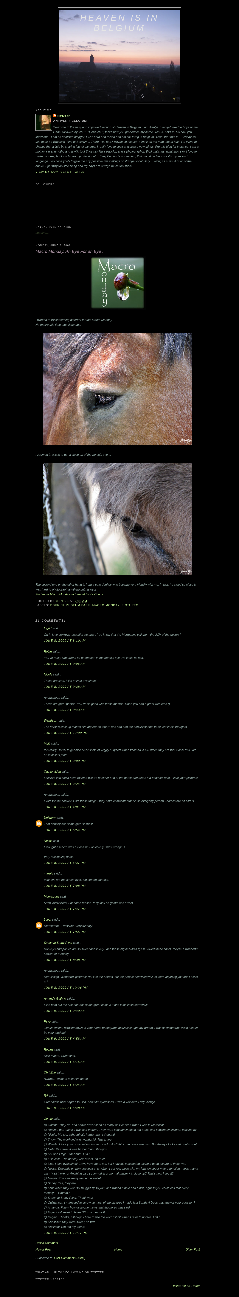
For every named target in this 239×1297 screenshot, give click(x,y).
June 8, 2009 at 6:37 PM (65, 862)
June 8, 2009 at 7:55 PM (65, 931)
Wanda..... (51, 720)
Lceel (47, 919)
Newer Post (43, 1249)
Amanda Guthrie (55, 998)
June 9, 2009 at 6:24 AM (65, 1084)
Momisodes (51, 896)
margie (48, 873)
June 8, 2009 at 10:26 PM (66, 987)
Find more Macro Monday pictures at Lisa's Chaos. (69, 594)
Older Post (192, 1249)
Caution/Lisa (52, 771)
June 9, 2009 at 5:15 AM (65, 1061)
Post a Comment (46, 1243)
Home (118, 1249)
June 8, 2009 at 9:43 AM (65, 710)
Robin (48, 651)
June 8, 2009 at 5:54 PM (65, 830)
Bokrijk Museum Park (70, 605)
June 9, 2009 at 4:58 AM (65, 1038)
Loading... (42, 232)
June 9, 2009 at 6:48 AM (65, 1108)
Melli (47, 743)
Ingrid (48, 628)
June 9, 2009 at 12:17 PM (66, 1232)
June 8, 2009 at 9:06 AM (65, 663)
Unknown (50, 817)
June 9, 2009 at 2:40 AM (65, 1010)
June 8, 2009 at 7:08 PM (65, 885)
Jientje (64, 116)
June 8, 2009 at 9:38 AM (65, 686)
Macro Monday (105, 605)
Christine (50, 1072)
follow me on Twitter (186, 1285)
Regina (49, 1049)
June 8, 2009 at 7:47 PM (65, 909)
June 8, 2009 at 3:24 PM (65, 783)
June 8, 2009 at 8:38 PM (65, 960)
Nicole (48, 674)
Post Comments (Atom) (70, 1258)
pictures (130, 605)
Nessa (48, 840)
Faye (47, 1021)
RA (46, 1095)
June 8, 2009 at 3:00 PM (65, 760)
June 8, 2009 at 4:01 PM (65, 807)
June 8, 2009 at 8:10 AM (65, 640)
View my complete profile (60, 171)
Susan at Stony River (58, 942)
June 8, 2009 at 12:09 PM (66, 732)
